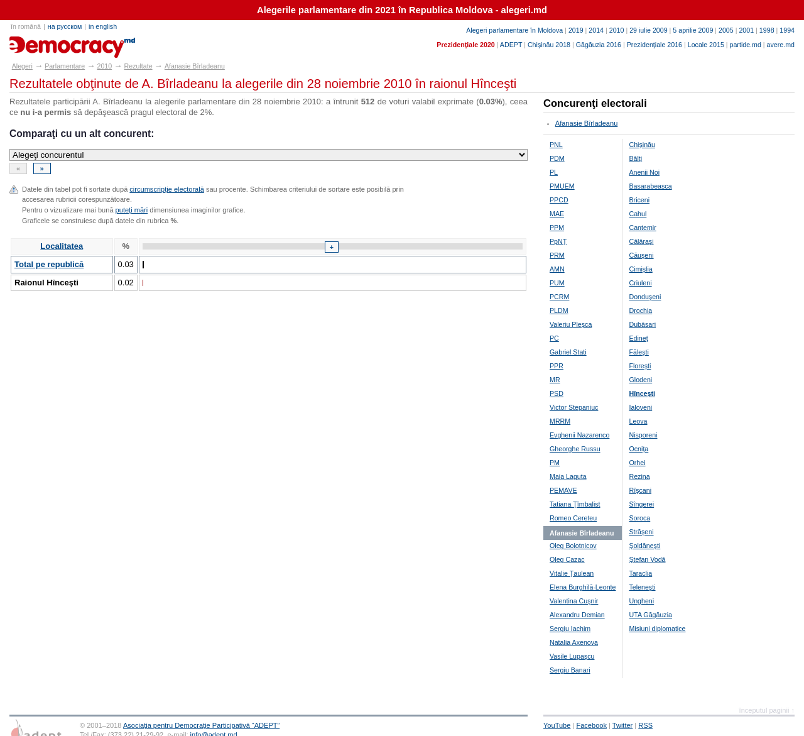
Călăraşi (641, 241)
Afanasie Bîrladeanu (195, 66)
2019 (576, 30)
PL (554, 172)
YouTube (556, 725)
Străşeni (641, 532)
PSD (556, 393)
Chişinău (642, 144)
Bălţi (635, 158)
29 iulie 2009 (648, 30)
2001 (746, 30)
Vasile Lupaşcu (572, 656)
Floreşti (640, 366)
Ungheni (641, 601)
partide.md (745, 44)
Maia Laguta (568, 476)
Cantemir (642, 227)
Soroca (639, 518)
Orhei (637, 462)
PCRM (559, 296)
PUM (557, 283)
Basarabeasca (650, 186)
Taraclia (640, 573)
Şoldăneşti (644, 545)
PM (555, 462)
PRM (557, 255)
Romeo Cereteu (573, 518)
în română (26, 26)
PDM (557, 158)
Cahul (637, 213)
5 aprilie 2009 (693, 30)
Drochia (640, 310)
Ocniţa (638, 449)
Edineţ (638, 338)
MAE (557, 213)
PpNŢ (558, 241)
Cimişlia (640, 269)
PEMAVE (563, 490)
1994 (787, 30)
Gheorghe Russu (575, 449)
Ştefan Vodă (647, 559)
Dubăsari (642, 324)
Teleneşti (642, 587)
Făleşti (638, 352)
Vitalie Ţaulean (572, 573)
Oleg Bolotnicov (573, 545)
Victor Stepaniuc (574, 407)
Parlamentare (65, 66)
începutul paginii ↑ (767, 710)
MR (555, 379)
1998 (766, 30)
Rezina (639, 476)
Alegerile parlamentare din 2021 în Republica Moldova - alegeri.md (402, 10)
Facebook (591, 725)
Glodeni (640, 379)
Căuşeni (641, 255)
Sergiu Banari (570, 670)
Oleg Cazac (567, 559)
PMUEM (562, 186)
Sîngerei (641, 504)
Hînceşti (642, 393)
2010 (616, 30)
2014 (596, 30)
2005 (726, 30)
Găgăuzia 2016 (598, 44)
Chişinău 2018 (549, 44)
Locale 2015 (706, 44)
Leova (638, 421)
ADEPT (511, 44)
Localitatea (61, 246)
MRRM (560, 421)
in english (103, 26)
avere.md (781, 44)
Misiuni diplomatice (657, 628)
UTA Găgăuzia (650, 614)
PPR (556, 366)
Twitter (622, 725)
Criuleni (640, 283)
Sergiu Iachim (570, 628)
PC (554, 338)
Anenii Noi (644, 172)
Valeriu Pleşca (571, 324)
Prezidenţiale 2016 (654, 44)
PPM (557, 227)
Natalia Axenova (574, 642)
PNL (556, 144)
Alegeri (22, 66)
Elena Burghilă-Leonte (583, 587)
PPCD (559, 200)
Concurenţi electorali (595, 103)
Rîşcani (640, 490)
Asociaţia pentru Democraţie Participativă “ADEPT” (201, 725)
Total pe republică (49, 264)
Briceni (639, 200)
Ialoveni (640, 407)
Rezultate (138, 66)
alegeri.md (38, 42)
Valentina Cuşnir (574, 601)
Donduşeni (645, 296)
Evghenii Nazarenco (579, 435)
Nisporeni (643, 435)
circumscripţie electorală (166, 189)
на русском (65, 26)
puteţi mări (132, 210)
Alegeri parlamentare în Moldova (514, 30)
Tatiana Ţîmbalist (575, 504)
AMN (557, 269)
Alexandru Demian (577, 614)
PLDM (559, 310)
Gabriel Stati (568, 352)
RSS (645, 725)
